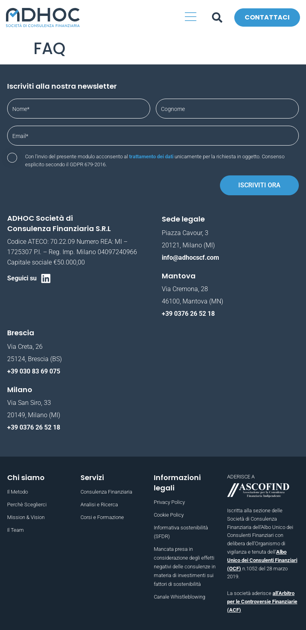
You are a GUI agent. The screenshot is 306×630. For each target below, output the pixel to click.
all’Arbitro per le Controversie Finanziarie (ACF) (262, 601)
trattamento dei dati (151, 156)
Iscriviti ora (259, 185)
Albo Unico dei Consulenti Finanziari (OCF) (262, 560)
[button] (191, 18)
